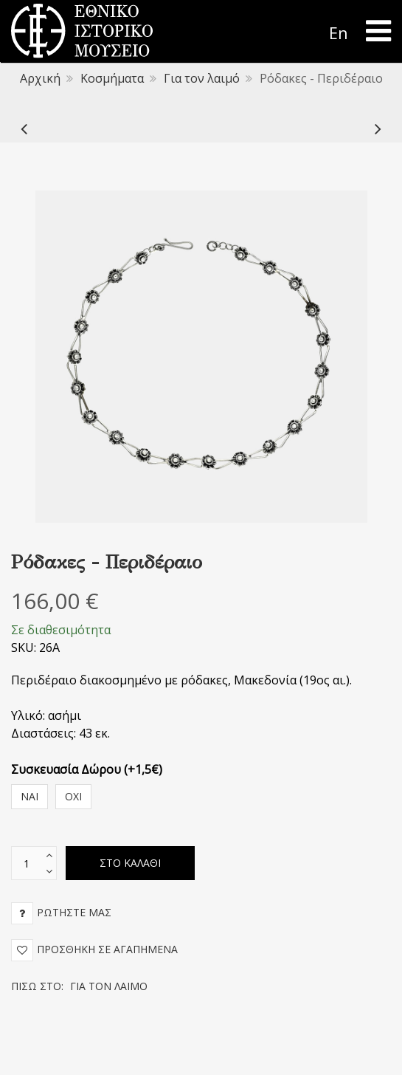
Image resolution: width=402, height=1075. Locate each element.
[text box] (26, 863)
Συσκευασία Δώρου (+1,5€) (86, 769)
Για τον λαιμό (202, 78)
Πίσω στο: (79, 986)
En (338, 32)
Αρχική (40, 78)
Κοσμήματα (112, 78)
